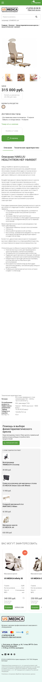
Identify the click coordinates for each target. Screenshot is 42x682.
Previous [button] (3, 77)
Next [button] (40, 77)
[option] (9, 77)
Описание (8, 148)
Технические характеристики (26, 148)
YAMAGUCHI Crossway (21, 463)
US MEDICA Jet (21, 526)
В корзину (12, 138)
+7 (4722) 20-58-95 (33, 8)
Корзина (37, 3)
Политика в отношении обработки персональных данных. (19, 674)
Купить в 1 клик (12, 131)
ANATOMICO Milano (21, 505)
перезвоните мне (11, 443)
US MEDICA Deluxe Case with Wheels (21, 484)
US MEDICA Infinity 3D (13, 578)
